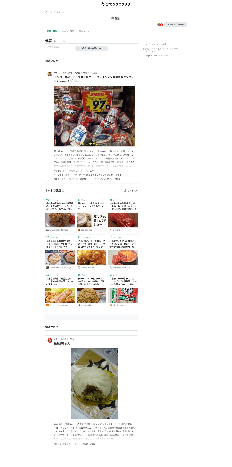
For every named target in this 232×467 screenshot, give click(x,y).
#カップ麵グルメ (71, 171)
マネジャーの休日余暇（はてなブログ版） (71, 73)
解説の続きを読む (91, 48)
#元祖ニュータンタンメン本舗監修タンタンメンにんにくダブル (83, 178)
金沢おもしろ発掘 (61, 339)
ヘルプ (165, 49)
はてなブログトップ (151, 51)
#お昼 (85, 444)
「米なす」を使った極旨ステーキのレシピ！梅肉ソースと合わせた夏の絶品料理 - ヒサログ (122, 244)
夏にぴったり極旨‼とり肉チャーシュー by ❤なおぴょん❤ (91, 206)
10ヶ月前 (93, 73)
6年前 (72, 339)
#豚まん (57, 444)
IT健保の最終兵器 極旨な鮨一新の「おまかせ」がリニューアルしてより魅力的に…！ (122, 206)
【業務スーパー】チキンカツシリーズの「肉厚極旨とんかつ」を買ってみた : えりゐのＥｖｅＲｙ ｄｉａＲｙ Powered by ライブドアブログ (122, 281)
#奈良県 (57, 171)
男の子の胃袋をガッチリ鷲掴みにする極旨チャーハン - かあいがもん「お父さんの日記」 (59, 206)
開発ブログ (174, 49)
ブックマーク (52, 199)
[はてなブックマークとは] (63, 190)
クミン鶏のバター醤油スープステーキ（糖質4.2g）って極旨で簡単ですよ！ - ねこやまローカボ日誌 (91, 244)
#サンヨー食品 (87, 171)
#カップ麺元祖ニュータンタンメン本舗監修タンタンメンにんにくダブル (87, 175)
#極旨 (117, 178)
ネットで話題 (68, 31)
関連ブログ (84, 31)
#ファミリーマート (72, 444)
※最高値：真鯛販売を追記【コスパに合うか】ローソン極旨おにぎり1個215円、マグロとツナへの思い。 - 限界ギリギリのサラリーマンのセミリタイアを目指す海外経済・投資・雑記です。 (59, 244)
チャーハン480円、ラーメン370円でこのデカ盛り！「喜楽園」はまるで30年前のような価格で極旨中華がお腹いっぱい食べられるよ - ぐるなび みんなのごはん (91, 281)
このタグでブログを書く (175, 24)
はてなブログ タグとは (152, 49)
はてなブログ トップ (54, 12)
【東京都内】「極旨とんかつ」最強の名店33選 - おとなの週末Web (59, 281)
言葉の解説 (52, 31)
